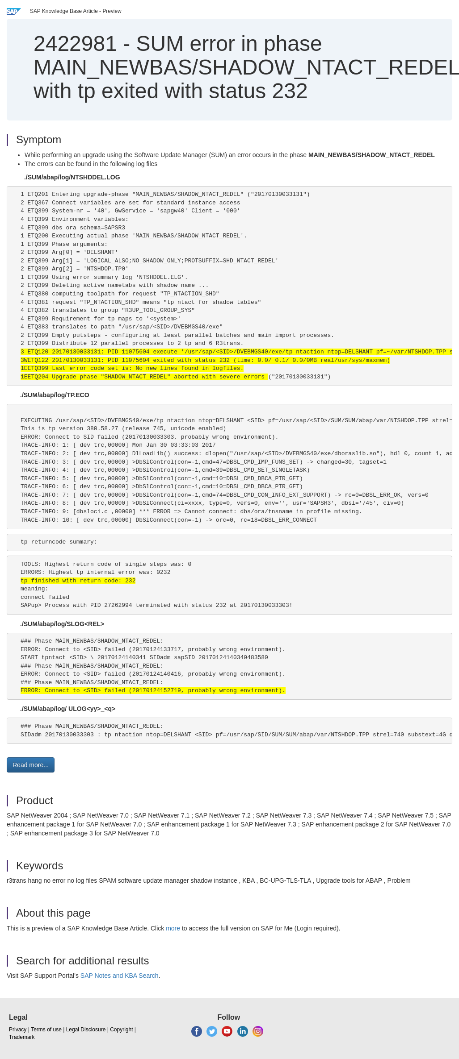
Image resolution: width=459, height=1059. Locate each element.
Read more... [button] (31, 764)
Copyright (121, 1029)
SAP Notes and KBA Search (119, 975)
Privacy (17, 1029)
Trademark (22, 1037)
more (173, 928)
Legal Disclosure (86, 1029)
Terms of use (46, 1029)
